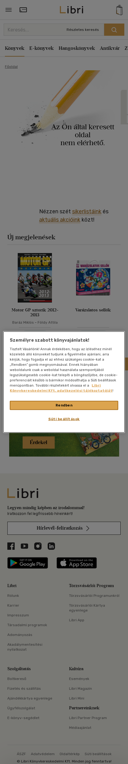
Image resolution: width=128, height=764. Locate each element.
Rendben (64, 405)
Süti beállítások (64, 419)
